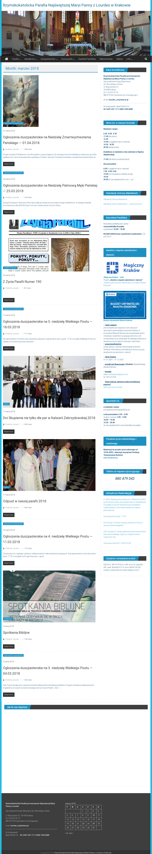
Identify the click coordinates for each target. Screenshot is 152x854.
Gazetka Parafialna (87, 59)
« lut (66, 833)
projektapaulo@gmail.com (117, 374)
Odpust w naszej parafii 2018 (24, 501)
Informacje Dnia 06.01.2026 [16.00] (117, 543)
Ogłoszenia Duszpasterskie (13, 123)
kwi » (71, 833)
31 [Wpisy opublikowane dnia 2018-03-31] (94, 828)
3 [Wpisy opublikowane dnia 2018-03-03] (93, 811)
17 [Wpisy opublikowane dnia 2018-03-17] (94, 819)
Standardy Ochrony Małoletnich (115, 199)
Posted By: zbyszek (12, 149)
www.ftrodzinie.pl (110, 458)
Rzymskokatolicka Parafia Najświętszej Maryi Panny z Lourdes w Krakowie (67, 5)
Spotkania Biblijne (16, 633)
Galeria (119, 59)
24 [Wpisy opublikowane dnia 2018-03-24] (94, 824)
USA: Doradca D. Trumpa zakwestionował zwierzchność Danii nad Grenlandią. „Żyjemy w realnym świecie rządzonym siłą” (124, 534)
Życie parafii (67, 59)
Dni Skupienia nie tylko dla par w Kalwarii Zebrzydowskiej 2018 (49, 418)
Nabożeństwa (106, 59)
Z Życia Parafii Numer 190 (22, 282)
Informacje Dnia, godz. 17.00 (114, 516)
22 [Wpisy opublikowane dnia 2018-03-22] (83, 824)
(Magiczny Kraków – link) (113, 277)
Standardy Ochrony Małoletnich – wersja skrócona (122, 204)
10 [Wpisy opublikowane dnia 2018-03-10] (94, 815)
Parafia (15, 59)
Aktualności (29, 59)
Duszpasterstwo (48, 59)
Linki (128, 59)
